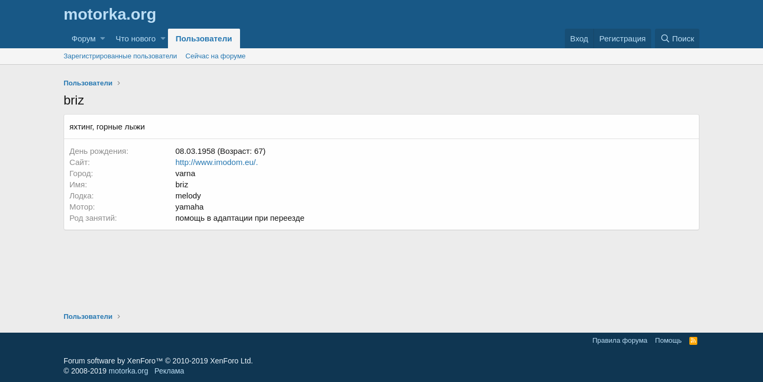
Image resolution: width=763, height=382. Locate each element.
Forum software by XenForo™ (158, 361)
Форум (84, 38)
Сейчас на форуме (215, 56)
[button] (102, 38)
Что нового (135, 38)
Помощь (668, 340)
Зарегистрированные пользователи (120, 56)
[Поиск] (677, 38)
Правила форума (619, 340)
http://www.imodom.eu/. (216, 162)
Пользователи (204, 38)
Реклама (169, 371)
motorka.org (128, 371)
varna (185, 173)
